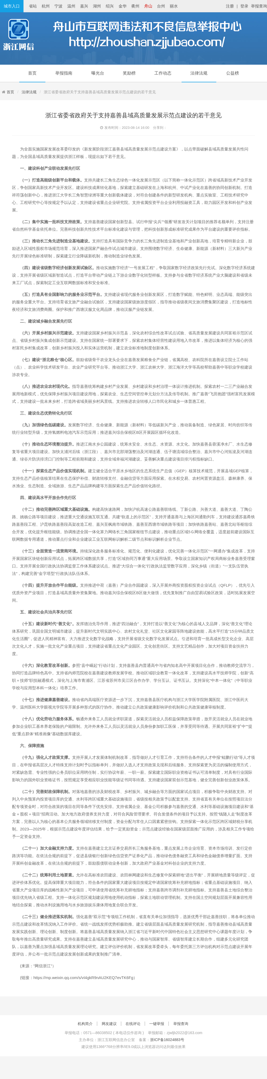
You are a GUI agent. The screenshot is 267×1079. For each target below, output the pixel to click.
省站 (33, 6)
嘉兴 (84, 6)
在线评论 (132, 1024)
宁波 (58, 6)
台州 (161, 6)
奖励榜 (129, 73)
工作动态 (162, 73)
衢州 (135, 6)
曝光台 (97, 73)
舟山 (148, 6)
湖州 (97, 6)
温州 (71, 6)
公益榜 (232, 73)
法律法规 (198, 73)
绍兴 (110, 6)
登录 (244, 6)
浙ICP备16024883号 (167, 1040)
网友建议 (109, 1024)
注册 (230, 6)
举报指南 (63, 73)
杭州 (46, 6)
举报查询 (259, 6)
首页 (32, 73)
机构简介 (85, 1024)
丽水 (174, 6)
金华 (123, 6)
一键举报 (156, 1024)
